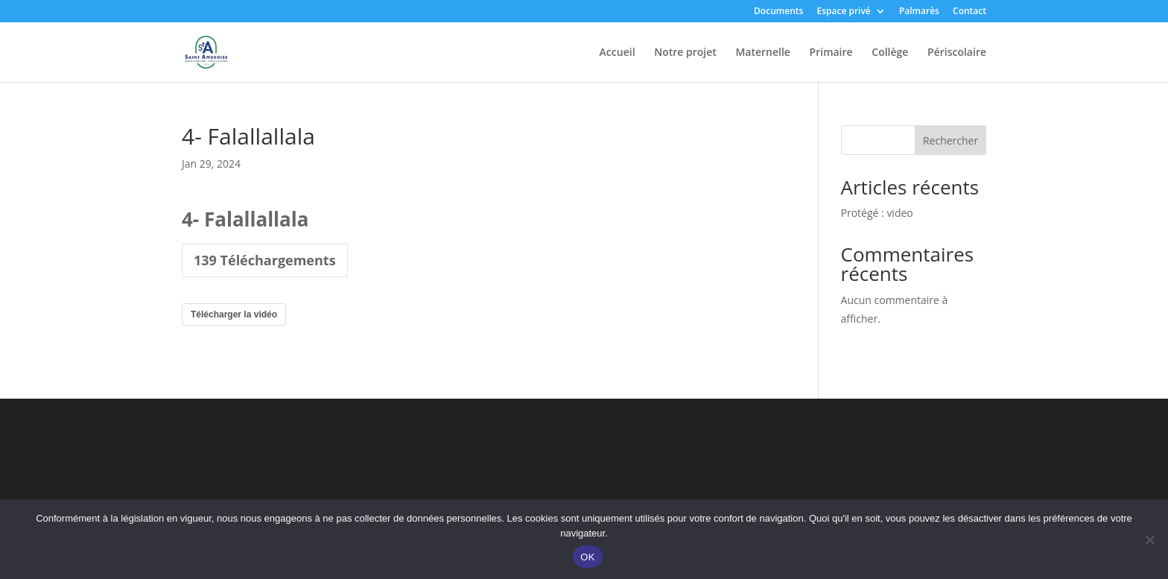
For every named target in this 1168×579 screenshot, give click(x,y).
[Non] (1149, 539)
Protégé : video (877, 213)
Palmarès (919, 12)
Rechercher (950, 140)
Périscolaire (956, 53)
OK (587, 557)
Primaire (831, 53)
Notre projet (685, 53)
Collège (890, 53)
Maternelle (762, 53)
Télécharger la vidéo (234, 314)
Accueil (617, 53)
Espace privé (843, 12)
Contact (969, 12)
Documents (778, 12)
